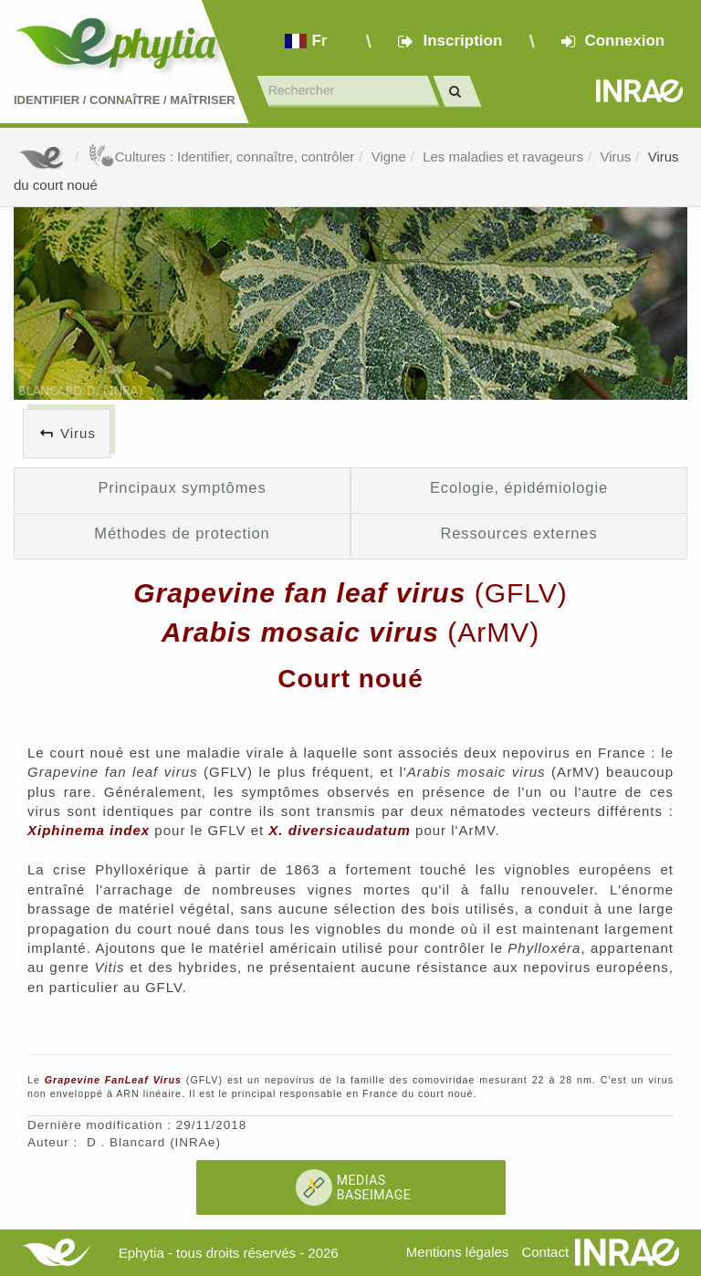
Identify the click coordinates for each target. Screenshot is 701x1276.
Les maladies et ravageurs (503, 156)
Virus (615, 156)
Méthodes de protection (181, 533)
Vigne (388, 156)
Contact (545, 1252)
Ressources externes (518, 533)
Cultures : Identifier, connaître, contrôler (221, 156)
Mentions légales (457, 1252)
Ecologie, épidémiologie (519, 487)
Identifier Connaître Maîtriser (124, 100)
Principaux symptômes (182, 487)
